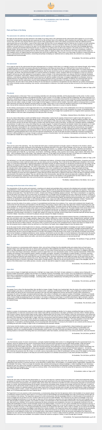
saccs (34, 15)
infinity (56, 15)
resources (67, 15)
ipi (45, 15)
